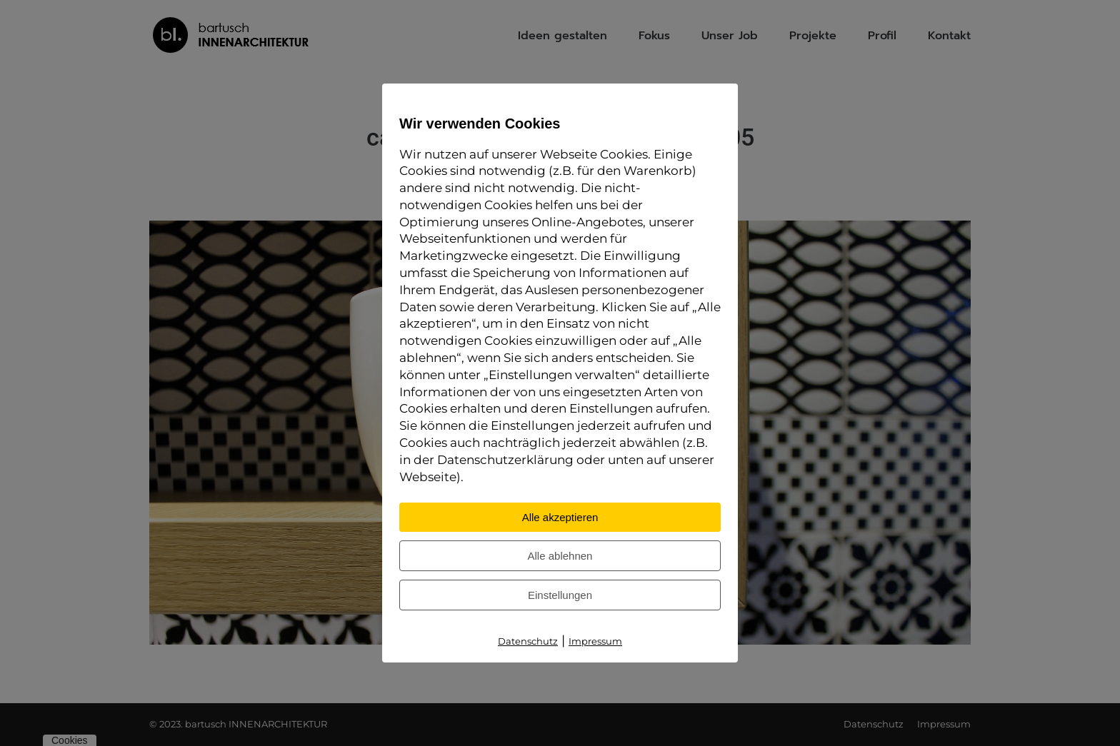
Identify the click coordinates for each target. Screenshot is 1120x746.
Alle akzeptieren (560, 517)
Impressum (595, 641)
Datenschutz (528, 641)
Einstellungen (560, 595)
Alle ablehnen (560, 556)
